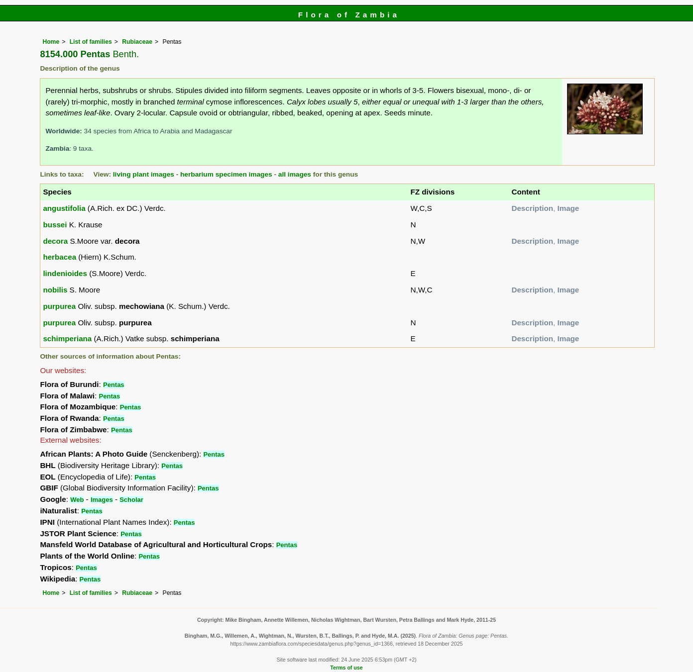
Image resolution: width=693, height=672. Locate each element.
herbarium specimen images (226, 174)
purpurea (59, 306)
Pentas (113, 384)
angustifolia (64, 208)
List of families (91, 41)
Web (77, 499)
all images (294, 174)
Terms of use (346, 668)
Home (50, 41)
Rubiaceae (137, 41)
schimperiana (67, 338)
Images (102, 499)
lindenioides (65, 273)
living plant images (143, 174)
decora (55, 241)
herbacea (59, 257)
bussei (55, 224)
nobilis (55, 290)
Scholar (131, 499)
